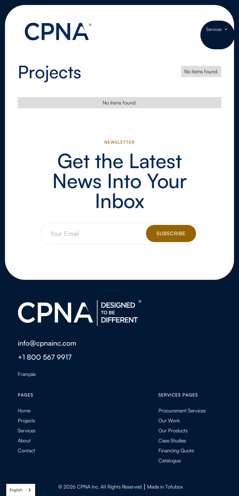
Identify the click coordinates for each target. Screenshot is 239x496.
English (16, 489)
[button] (218, 29)
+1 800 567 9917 (45, 357)
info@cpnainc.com (47, 342)
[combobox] (20, 490)
